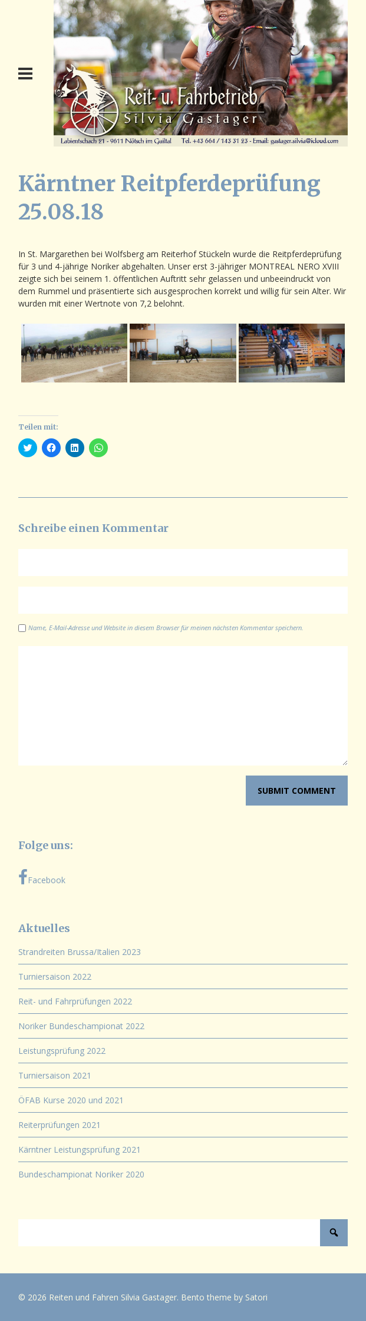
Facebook (41, 877)
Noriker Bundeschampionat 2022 (81, 1025)
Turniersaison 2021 (54, 1075)
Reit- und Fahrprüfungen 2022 (75, 1001)
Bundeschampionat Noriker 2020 (81, 1174)
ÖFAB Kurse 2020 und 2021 (71, 1100)
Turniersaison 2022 (54, 976)
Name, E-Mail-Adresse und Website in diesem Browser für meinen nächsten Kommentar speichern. (166, 627)
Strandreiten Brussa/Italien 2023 (79, 951)
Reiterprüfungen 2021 (59, 1124)
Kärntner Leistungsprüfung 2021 (79, 1149)
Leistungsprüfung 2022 (61, 1050)
